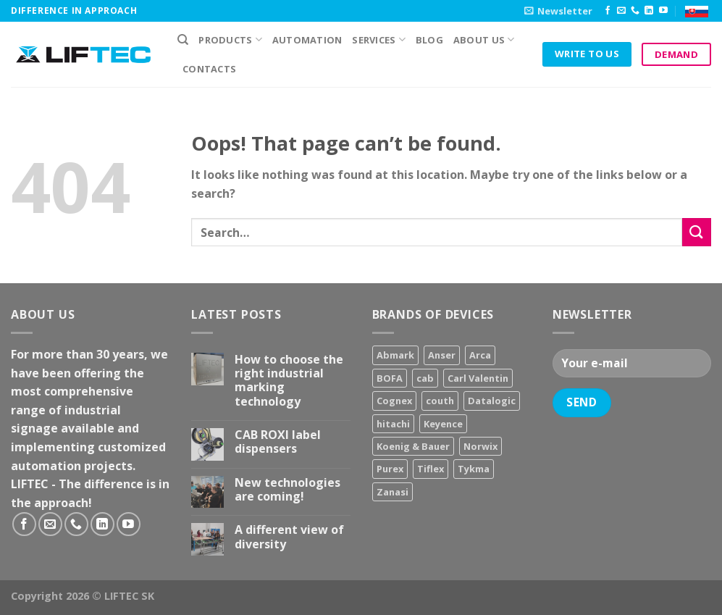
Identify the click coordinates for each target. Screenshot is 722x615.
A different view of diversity (289, 537)
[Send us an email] (621, 11)
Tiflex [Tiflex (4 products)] (430, 468)
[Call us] (635, 11)
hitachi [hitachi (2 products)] (393, 423)
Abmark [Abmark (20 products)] (395, 354)
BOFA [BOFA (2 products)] (390, 378)
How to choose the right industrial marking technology (289, 381)
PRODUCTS (230, 39)
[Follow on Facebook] (607, 11)
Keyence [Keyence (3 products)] (443, 423)
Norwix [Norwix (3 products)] (480, 446)
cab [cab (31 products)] (425, 378)
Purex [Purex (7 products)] (390, 468)
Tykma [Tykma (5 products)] (474, 468)
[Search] (182, 40)
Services (379, 39)
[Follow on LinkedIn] (649, 11)
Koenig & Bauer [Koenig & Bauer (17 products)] (413, 446)
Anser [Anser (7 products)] (442, 354)
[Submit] (696, 232)
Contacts (209, 68)
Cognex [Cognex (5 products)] (394, 400)
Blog (429, 39)
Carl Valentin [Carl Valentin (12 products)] (478, 378)
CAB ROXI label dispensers (278, 442)
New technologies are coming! (287, 489)
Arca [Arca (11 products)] (480, 354)
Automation (307, 39)
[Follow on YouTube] (663, 11)
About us (484, 39)
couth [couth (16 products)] (440, 400)
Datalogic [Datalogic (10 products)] (492, 400)
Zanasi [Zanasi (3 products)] (392, 491)
